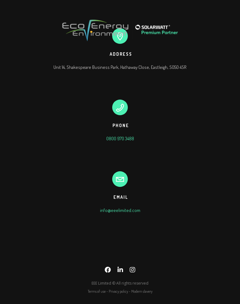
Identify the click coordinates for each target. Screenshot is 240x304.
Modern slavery (141, 291)
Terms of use (97, 291)
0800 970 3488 (120, 139)
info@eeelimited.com (120, 210)
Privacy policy (118, 291)
